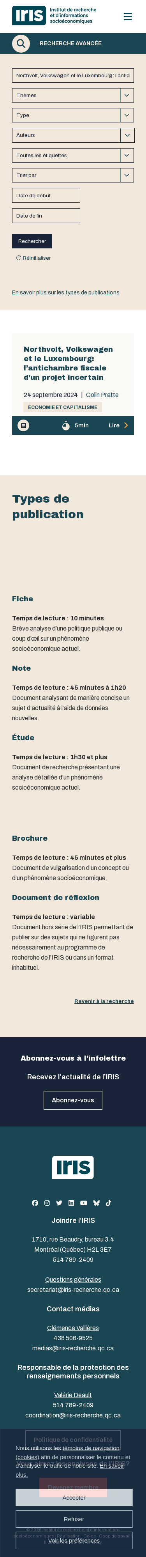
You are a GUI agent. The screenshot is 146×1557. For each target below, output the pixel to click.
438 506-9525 (73, 1338)
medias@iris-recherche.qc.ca (73, 1348)
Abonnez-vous (73, 1100)
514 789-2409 (73, 1259)
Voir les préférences (74, 1540)
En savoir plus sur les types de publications (66, 293)
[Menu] (128, 16)
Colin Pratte (102, 395)
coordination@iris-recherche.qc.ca (73, 1415)
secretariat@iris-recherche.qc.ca (73, 1289)
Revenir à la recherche (104, 1001)
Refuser (74, 1519)
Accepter (73, 1497)
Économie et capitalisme (62, 407)
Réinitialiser (37, 258)
